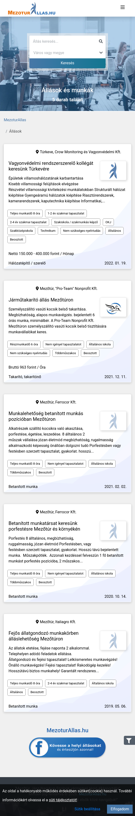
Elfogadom (120, 809)
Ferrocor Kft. (65, 402)
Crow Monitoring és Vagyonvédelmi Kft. (88, 152)
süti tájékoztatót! (63, 800)
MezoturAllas (15, 120)
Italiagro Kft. (65, 622)
